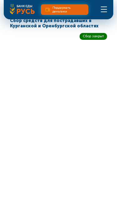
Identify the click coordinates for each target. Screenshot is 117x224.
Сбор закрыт (93, 36)
